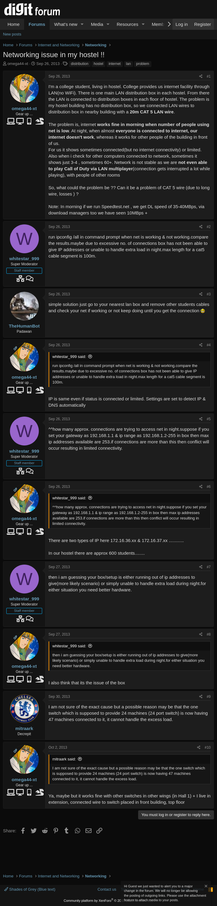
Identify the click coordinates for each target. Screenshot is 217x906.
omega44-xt (18, 63)
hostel (98, 64)
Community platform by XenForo (108, 900)
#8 (209, 634)
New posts (12, 34)
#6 (209, 487)
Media (97, 24)
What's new (65, 24)
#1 (209, 76)
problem (142, 64)
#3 (209, 294)
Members (161, 24)
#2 (209, 227)
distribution (79, 64)
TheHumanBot (24, 325)
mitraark (24, 728)
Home (14, 24)
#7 (209, 567)
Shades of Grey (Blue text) (29, 889)
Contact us (107, 889)
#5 (209, 419)
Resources (127, 24)
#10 (208, 747)
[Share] (201, 76)
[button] (82, 24)
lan (128, 64)
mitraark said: (64, 759)
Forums (37, 24)
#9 (209, 697)
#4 (209, 345)
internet (115, 64)
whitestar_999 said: (69, 356)
